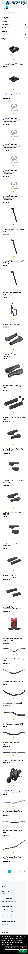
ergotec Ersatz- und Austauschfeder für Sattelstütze (10, 172)
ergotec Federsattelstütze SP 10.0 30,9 (13, 262)
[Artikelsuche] (2, 9)
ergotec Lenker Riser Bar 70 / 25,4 (13, 660)
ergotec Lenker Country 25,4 (13, 703)
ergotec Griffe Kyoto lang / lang (12, 386)
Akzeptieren (22, 951)
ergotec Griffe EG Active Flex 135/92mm (13, 481)
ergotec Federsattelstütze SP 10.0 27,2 (13, 230)
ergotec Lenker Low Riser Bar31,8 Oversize (12, 858)
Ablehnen (23, 948)
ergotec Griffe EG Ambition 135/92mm (12, 545)
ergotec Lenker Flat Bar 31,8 (13, 760)
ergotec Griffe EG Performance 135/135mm (12, 576)
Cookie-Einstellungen (12, 948)
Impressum (5, 924)
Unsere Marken (6, 12)
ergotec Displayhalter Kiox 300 (12, 95)
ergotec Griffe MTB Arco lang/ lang (14, 418)
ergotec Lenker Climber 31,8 (13, 682)
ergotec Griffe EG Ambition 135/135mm (12, 513)
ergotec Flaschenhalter (11, 324)
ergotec (14, 12)
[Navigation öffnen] (3, 3)
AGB (3, 929)
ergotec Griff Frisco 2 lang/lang (10, 355)
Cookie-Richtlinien (6, 945)
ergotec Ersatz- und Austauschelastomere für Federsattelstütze (12, 120)
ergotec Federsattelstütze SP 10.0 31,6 (13, 293)
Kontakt (4, 927)
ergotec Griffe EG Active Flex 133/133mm (13, 450)
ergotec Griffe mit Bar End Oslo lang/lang (12, 639)
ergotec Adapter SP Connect (13, 64)
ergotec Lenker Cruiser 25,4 (13, 724)
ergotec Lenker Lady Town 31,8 (12, 831)
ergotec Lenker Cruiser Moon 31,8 (13, 743)
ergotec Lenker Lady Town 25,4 (12, 812)
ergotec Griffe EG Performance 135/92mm (12, 608)
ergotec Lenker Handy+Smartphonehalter (12, 791)
